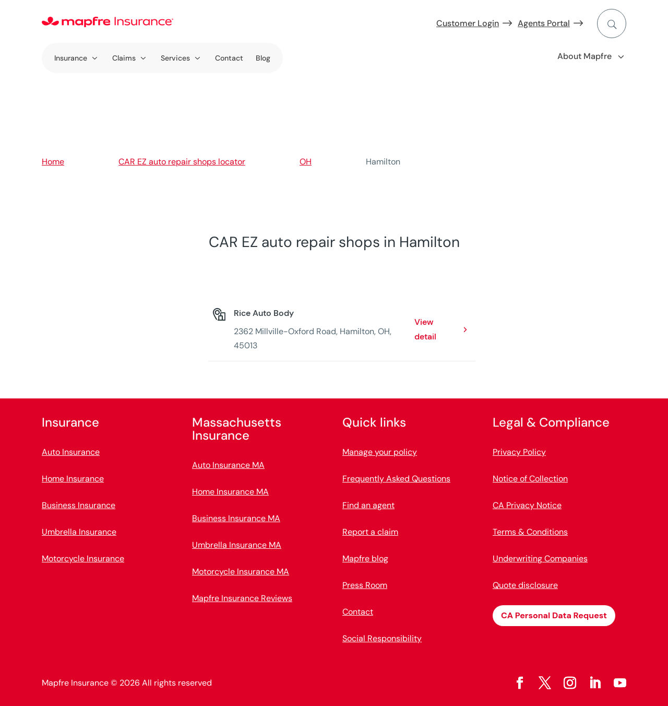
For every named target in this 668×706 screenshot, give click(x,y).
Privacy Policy (519, 451)
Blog (263, 58)
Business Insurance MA (236, 518)
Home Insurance (73, 478)
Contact (229, 58)
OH (306, 161)
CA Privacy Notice (527, 505)
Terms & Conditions (530, 531)
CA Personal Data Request (554, 615)
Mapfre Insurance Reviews (242, 598)
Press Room (364, 585)
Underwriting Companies (540, 558)
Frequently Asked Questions (396, 478)
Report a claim (370, 531)
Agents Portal (544, 23)
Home (53, 161)
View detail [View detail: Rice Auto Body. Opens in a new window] (425, 329)
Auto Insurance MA (228, 465)
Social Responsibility (382, 638)
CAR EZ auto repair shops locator (181, 161)
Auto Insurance (71, 451)
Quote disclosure (525, 585)
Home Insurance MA (230, 491)
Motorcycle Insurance (83, 558)
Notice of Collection (530, 478)
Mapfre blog (365, 558)
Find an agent (368, 505)
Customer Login (467, 23)
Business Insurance (78, 505)
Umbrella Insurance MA (236, 544)
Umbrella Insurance (79, 531)
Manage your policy (379, 451)
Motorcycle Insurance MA (240, 571)
